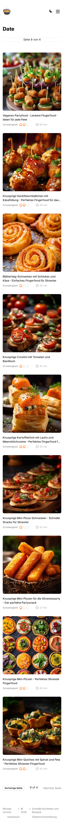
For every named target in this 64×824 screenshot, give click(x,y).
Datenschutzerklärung (44, 816)
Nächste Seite (52, 788)
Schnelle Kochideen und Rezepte (45, 810)
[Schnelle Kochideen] (9, 11)
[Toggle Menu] (58, 11)
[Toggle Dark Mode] (51, 11)
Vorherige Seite (13, 788)
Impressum (13, 816)
